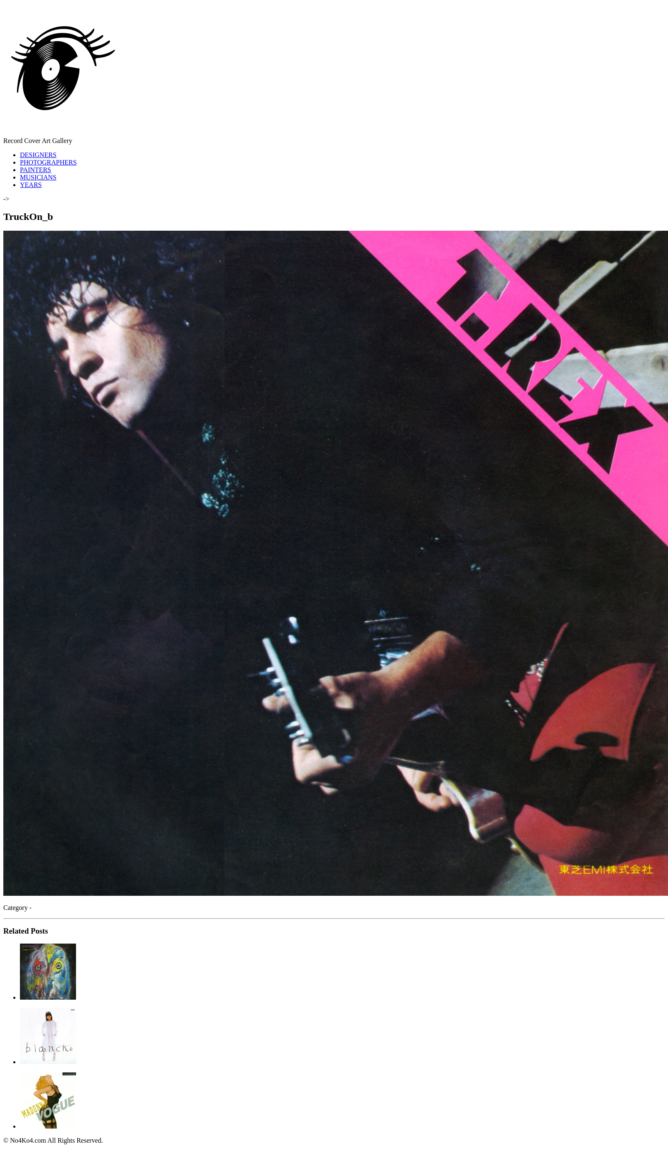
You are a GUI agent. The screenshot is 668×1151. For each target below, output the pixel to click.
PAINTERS (35, 169)
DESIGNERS (38, 154)
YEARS (31, 184)
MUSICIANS (38, 177)
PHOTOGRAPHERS (48, 162)
